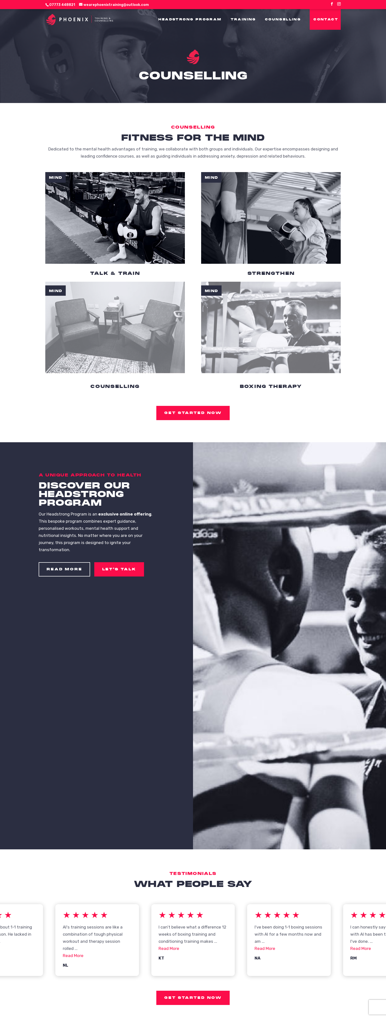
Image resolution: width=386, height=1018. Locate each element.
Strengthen (271, 273)
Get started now (193, 412)
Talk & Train (115, 273)
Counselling (115, 386)
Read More (64, 569)
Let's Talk (119, 569)
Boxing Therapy (271, 386)
